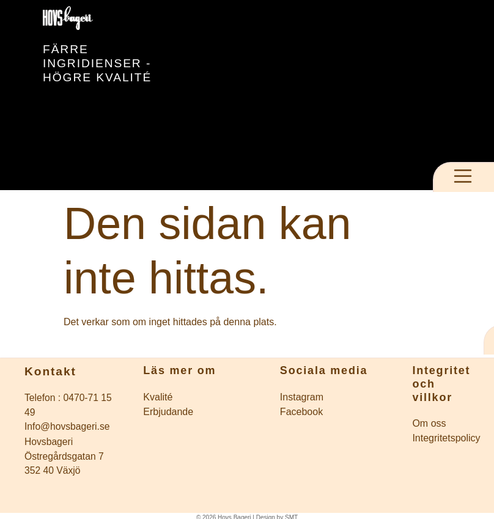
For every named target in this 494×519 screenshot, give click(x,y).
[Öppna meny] (462, 176)
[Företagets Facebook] (339, 412)
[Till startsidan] (110, 18)
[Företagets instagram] (339, 397)
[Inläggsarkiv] (202, 397)
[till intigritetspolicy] (444, 438)
